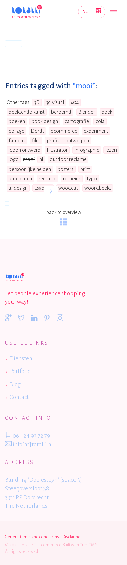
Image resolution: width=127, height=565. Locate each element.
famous (17, 140)
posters (65, 169)
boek (107, 112)
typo (92, 178)
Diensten (21, 358)
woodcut (68, 188)
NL (84, 11)
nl (41, 159)
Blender (86, 112)
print (85, 169)
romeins (72, 178)
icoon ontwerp (24, 150)
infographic (87, 150)
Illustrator (57, 150)
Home (13, 43)
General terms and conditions (32, 537)
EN (98, 11)
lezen (111, 150)
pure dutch (20, 178)
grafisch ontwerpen (68, 140)
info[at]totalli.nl (29, 444)
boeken (17, 121)
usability (42, 188)
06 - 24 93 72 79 (27, 435)
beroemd (61, 112)
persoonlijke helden (30, 169)
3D (37, 102)
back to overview (63, 217)
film (36, 140)
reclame (47, 178)
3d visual (55, 102)
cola (100, 121)
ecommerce (64, 131)
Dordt (37, 131)
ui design (18, 188)
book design (44, 121)
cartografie (77, 121)
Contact (19, 397)
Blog (15, 384)
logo (14, 159)
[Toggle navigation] (113, 12)
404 (75, 102)
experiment (96, 131)
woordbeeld (97, 188)
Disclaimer (72, 537)
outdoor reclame (68, 159)
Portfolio (20, 371)
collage (16, 131)
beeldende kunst (27, 112)
